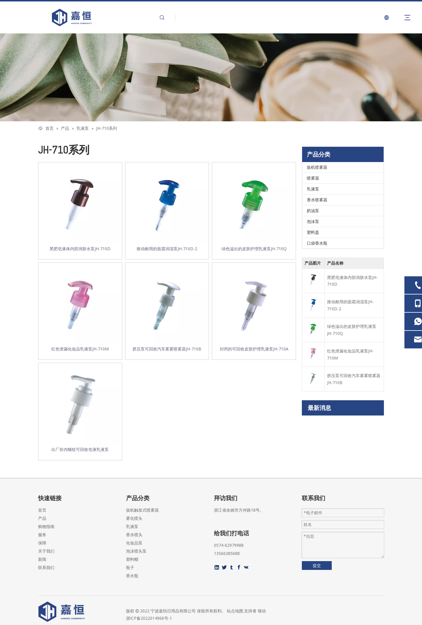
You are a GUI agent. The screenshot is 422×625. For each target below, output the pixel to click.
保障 (42, 543)
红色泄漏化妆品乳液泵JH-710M (80, 349)
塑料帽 (132, 559)
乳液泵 (313, 189)
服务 (42, 534)
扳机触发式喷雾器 (142, 510)
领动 (262, 611)
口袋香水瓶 (317, 243)
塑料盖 (313, 232)
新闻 (42, 559)
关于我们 (46, 551)
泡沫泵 (313, 221)
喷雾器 (313, 178)
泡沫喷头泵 (136, 551)
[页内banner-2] (211, 77)
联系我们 (46, 567)
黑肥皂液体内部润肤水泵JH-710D (80, 248)
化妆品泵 (134, 543)
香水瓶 (132, 575)
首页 (42, 510)
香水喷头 (134, 534)
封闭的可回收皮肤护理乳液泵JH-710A (254, 349)
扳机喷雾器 (317, 167)
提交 (317, 565)
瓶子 (130, 567)
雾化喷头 (134, 518)
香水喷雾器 (317, 199)
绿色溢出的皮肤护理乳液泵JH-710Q (254, 248)
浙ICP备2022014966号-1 (149, 618)
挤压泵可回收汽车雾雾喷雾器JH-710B (166, 349)
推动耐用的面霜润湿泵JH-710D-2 (167, 248)
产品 (42, 518)
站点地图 (235, 611)
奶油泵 (313, 210)
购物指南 (46, 526)
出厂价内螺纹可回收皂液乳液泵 (80, 449)
